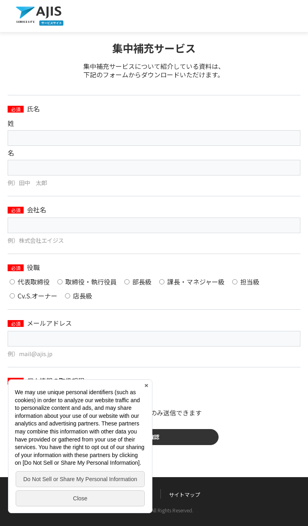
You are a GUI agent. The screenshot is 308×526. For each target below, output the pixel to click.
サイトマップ (184, 494)
